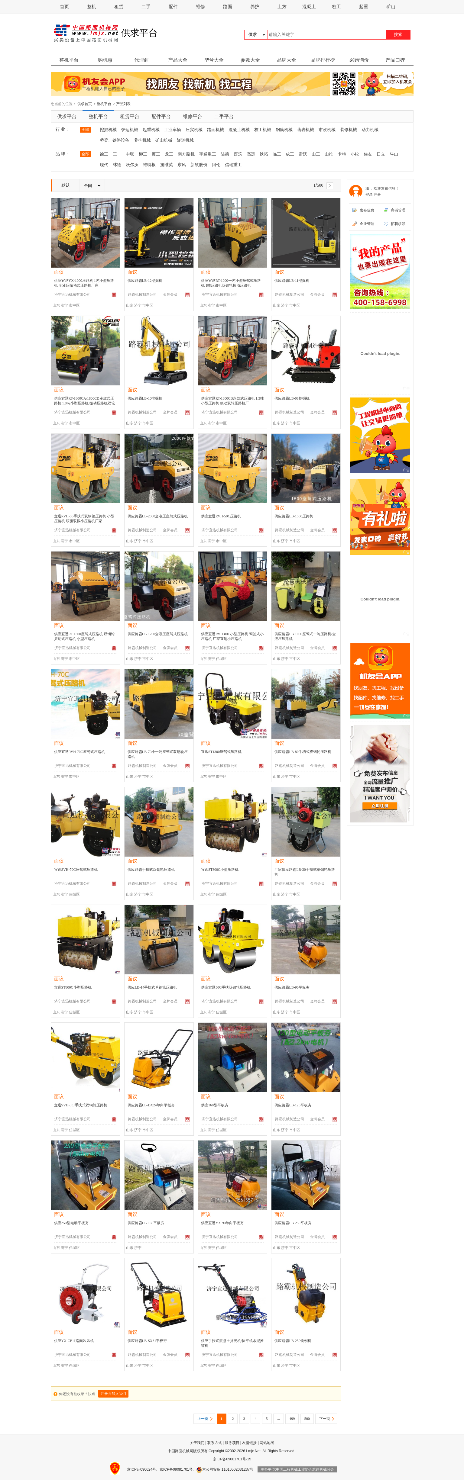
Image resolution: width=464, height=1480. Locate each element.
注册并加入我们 (113, 1394)
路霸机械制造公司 (142, 294)
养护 (254, 6)
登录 (369, 194)
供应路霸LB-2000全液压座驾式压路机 (158, 516)
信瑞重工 (233, 164)
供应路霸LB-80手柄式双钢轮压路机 (302, 752)
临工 (277, 154)
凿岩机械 (305, 129)
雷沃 (303, 154)
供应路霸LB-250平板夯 (292, 1223)
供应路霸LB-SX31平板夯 (147, 1341)
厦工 (156, 154)
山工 (316, 154)
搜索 (398, 34)
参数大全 (250, 60)
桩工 (336, 6)
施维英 (166, 164)
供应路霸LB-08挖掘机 (291, 398)
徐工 (104, 154)
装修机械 (348, 129)
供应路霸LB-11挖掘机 (291, 280)
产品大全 (177, 60)
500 (307, 1419)
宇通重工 (207, 154)
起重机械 (151, 129)
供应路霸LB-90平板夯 (291, 987)
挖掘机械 (108, 129)
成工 (290, 154)
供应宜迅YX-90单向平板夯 (222, 1223)
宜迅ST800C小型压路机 (219, 869)
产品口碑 (395, 60)
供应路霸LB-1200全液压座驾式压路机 (158, 634)
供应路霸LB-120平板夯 (292, 1105)
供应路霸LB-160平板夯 (146, 1223)
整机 (91, 6)
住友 (368, 154)
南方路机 (186, 154)
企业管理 (367, 224)
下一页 (324, 1419)
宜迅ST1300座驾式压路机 (221, 752)
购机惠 (105, 60)
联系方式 (214, 1443)
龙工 (169, 154)
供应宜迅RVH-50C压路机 (221, 516)
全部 (85, 129)
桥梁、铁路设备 (114, 140)
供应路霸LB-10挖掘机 (145, 398)
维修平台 (192, 116)
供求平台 (66, 116)
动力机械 (370, 129)
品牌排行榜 (323, 60)
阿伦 (216, 164)
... (278, 1419)
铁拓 (264, 154)
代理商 (141, 60)
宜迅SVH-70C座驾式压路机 (76, 869)
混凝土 (309, 6)
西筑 (238, 154)
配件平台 (161, 116)
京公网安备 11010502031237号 (224, 1469)
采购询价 (359, 60)
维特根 (149, 164)
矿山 (390, 6)
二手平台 (224, 116)
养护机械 (142, 140)
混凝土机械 (239, 129)
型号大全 (214, 60)
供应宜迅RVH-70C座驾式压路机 (79, 752)
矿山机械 (163, 140)
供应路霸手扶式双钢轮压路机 (151, 869)
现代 (104, 164)
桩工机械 (262, 129)
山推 (329, 154)
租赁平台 (129, 116)
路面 (227, 6)
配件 (173, 6)
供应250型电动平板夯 (71, 1223)
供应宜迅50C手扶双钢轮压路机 (226, 987)
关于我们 (197, 1443)
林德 (117, 164)
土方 (282, 6)
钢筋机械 (284, 129)
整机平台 (69, 60)
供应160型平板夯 (214, 1105)
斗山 (394, 154)
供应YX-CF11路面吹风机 (74, 1341)
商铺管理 (398, 210)
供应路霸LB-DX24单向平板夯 (151, 1105)
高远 (251, 154)
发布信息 (367, 210)
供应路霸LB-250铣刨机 (292, 1341)
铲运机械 (129, 129)
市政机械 (327, 129)
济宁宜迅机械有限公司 (72, 294)
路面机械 (215, 129)
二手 (146, 6)
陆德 (225, 154)
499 (292, 1419)
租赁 (118, 6)
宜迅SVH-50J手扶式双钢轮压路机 (81, 1105)
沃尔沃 (132, 164)
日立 (381, 154)
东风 (181, 164)
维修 (200, 6)
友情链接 (249, 1443)
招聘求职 (398, 224)
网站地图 (267, 1443)
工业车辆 (172, 129)
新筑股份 (198, 164)
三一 (117, 154)
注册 (377, 194)
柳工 (143, 154)
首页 (64, 6)
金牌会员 (170, 294)
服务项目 (232, 1443)
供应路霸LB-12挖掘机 (145, 280)
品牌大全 (286, 60)
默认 (65, 185)
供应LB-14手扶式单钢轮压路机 (152, 987)
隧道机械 (185, 140)
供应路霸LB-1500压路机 (293, 516)
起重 (363, 6)
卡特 (342, 154)
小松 (355, 154)
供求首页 (84, 104)
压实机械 (194, 129)
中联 (130, 154)
